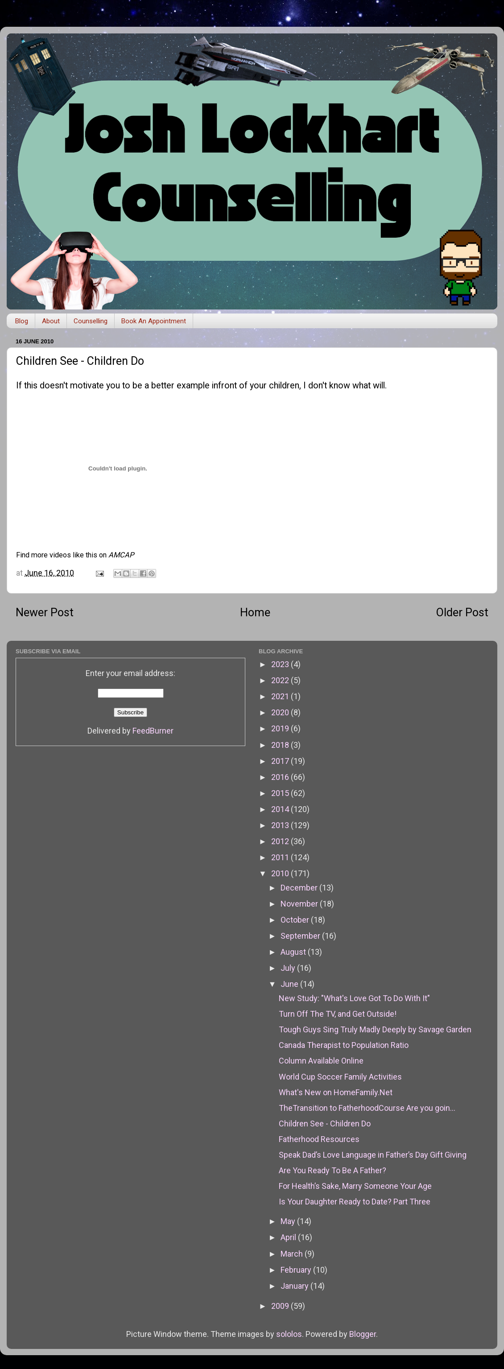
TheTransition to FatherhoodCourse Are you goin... (367, 1108)
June (290, 984)
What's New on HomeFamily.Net (335, 1092)
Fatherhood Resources (319, 1139)
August (294, 952)
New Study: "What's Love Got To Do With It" (354, 998)
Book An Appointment (153, 321)
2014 (281, 809)
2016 (281, 777)
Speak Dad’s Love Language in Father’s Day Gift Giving (373, 1154)
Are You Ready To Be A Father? (332, 1170)
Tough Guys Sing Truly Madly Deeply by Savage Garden (375, 1029)
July (289, 968)
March (293, 1253)
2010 (281, 873)
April (289, 1237)
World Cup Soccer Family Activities (340, 1076)
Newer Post (45, 612)
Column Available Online (321, 1060)
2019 (281, 728)
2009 (281, 1306)
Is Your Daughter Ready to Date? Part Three (354, 1201)
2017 (281, 761)
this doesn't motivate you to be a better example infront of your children (161, 385)
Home (255, 612)
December (300, 887)
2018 (281, 745)
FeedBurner (153, 730)
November (300, 903)
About (51, 321)
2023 (281, 664)
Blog (21, 321)
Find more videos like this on (75, 555)
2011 (281, 857)
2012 (281, 841)
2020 (281, 712)
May (289, 1221)
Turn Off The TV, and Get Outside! (338, 1014)
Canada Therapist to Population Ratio (344, 1045)
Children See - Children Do (325, 1123)
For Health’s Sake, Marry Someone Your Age (355, 1186)
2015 (281, 793)
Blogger (362, 1334)
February (297, 1269)
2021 (281, 696)
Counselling (90, 321)
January (295, 1286)
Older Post (462, 612)
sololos (289, 1334)
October (296, 919)
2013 (281, 825)
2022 (281, 680)
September (301, 935)
